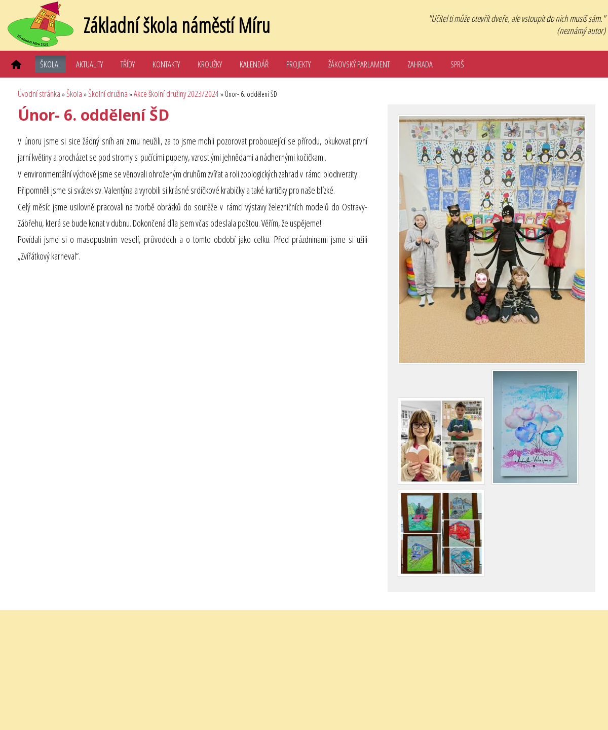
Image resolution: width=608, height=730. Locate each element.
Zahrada (420, 64)
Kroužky (210, 64)
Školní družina (108, 93)
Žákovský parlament (359, 64)
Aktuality (89, 64)
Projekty (298, 64)
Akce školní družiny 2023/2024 (176, 93)
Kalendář (254, 64)
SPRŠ (457, 64)
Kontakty (166, 64)
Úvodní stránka (39, 93)
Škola (49, 64)
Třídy (128, 64)
